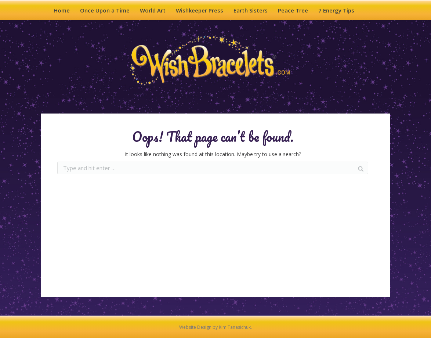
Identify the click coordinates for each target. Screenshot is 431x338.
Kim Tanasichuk (235, 327)
